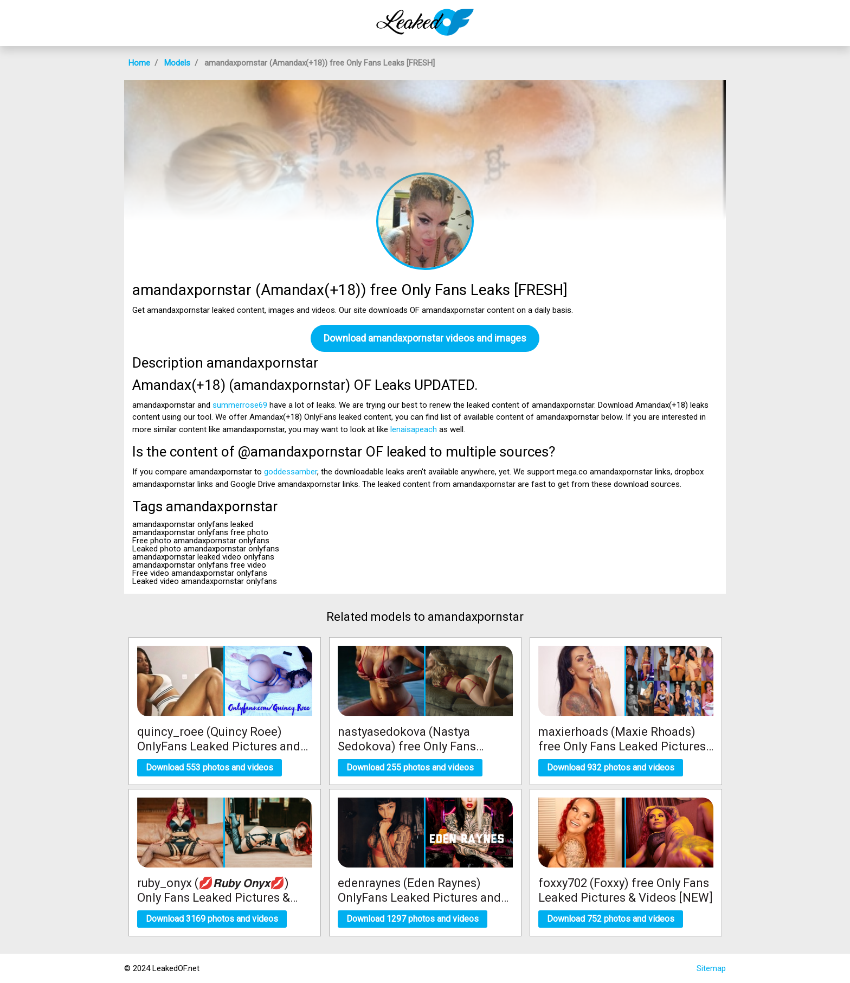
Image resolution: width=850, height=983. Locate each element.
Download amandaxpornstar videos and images (425, 338)
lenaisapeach (413, 429)
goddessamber (290, 472)
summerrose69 (239, 405)
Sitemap (711, 968)
